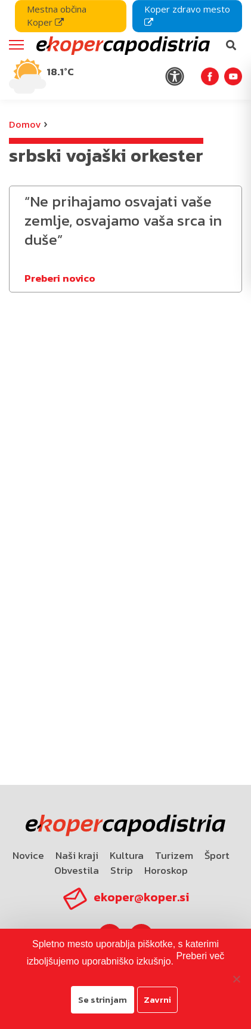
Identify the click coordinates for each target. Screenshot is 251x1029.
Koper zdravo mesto (187, 15)
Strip (121, 870)
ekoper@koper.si (141, 897)
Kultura (127, 855)
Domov (25, 124)
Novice (28, 855)
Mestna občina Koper (56, 15)
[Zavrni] (236, 979)
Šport (217, 855)
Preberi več (200, 956)
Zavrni (157, 999)
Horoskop (166, 870)
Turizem (174, 855)
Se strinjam (102, 999)
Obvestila (76, 870)
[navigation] (125, 50)
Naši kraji (76, 855)
